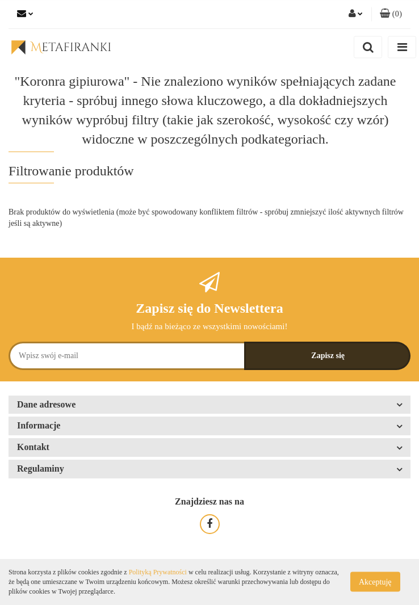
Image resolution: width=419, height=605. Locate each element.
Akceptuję (375, 582)
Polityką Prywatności (158, 572)
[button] (390, 14)
